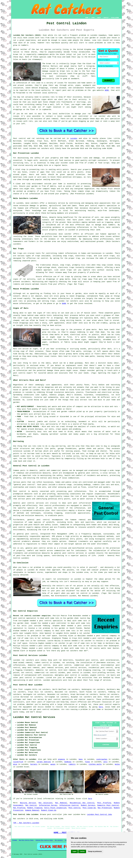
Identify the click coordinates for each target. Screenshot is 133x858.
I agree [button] (74, 851)
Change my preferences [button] (95, 851)
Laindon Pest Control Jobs (99, 814)
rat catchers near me (76, 651)
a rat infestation (31, 194)
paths (52, 448)
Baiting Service (28, 803)
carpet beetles (44, 762)
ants (105, 762)
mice (15, 764)
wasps (52, 764)
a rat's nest (20, 107)
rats (42, 38)
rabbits (72, 764)
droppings (17, 109)
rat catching (38, 138)
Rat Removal (61, 803)
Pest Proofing (104, 803)
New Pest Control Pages (26, 840)
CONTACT (106, 17)
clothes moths (95, 764)
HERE (107, 90)
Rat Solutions (45, 803)
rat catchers (43, 148)
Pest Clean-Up (89, 808)
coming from (41, 104)
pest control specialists (60, 699)
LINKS (93, 17)
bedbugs (67, 762)
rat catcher (100, 116)
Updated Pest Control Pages (44, 840)
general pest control (24, 485)
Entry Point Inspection (55, 808)
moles (117, 764)
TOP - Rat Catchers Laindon (26, 823)
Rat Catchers (59, 840)
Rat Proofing (19, 808)
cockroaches (101, 759)
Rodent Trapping (34, 808)
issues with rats (24, 121)
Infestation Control (69, 805)
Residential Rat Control (82, 803)
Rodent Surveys (88, 805)
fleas (87, 762)
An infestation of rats (24, 83)
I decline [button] (82, 851)
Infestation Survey (48, 805)
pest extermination (109, 660)
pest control (40, 548)
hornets (33, 764)
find (20, 689)
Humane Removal (32, 810)
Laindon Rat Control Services (34, 717)
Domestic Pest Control (108, 805)
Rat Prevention (105, 808)
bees (81, 759)
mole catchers (32, 203)
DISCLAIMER (115, 17)
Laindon (73, 138)
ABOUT (99, 17)
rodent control (42, 663)
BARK (64, 303)
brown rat (17, 54)
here (101, 707)
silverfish (18, 762)
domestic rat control (46, 670)
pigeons (61, 759)
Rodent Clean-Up (48, 810)
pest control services (33, 503)
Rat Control (31, 805)
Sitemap (14, 840)
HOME (86, 17)
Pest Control (75, 808)
